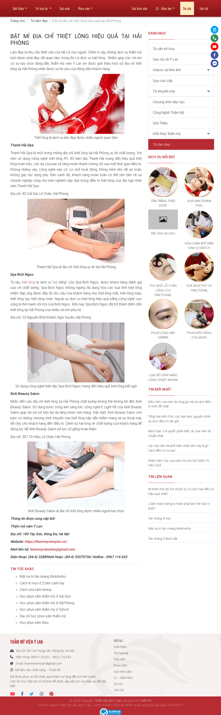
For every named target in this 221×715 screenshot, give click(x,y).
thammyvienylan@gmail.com (52, 549)
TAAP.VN (146, 700)
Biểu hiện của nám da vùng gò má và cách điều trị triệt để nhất (179, 404)
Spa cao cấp (162, 80)
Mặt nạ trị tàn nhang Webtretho (43, 576)
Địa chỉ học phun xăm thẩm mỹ (43, 616)
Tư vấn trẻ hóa (163, 49)
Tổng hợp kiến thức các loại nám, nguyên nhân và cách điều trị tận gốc (179, 418)
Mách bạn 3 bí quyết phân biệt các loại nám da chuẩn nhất (179, 433)
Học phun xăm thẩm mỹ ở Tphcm (44, 609)
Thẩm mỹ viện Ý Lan (108, 700)
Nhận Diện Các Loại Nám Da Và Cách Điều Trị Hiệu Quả (178, 462)
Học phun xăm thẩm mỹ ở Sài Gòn (45, 596)
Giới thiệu (18, 6)
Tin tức (187, 6)
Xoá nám (65, 6)
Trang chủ (17, 21)
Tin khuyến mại (164, 91)
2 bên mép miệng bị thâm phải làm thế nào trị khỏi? (179, 506)
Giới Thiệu (160, 123)
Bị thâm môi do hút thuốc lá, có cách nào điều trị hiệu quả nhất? (181, 491)
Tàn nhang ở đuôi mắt (162, 539)
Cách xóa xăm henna (35, 589)
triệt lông (28, 282)
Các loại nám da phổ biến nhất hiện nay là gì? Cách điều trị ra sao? (178, 448)
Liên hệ (204, 6)
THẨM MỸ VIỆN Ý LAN (180, 641)
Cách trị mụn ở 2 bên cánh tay (42, 583)
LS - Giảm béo (164, 6)
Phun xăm (84, 6)
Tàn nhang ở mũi (159, 518)
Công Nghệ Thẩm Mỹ (168, 112)
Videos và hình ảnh (167, 70)
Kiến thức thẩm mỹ (167, 133)
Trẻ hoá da (41, 6)
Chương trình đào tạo (169, 102)
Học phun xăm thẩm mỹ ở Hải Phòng (47, 603)
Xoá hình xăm (139, 6)
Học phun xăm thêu (34, 622)
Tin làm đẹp (39, 21)
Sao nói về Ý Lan (165, 59)
